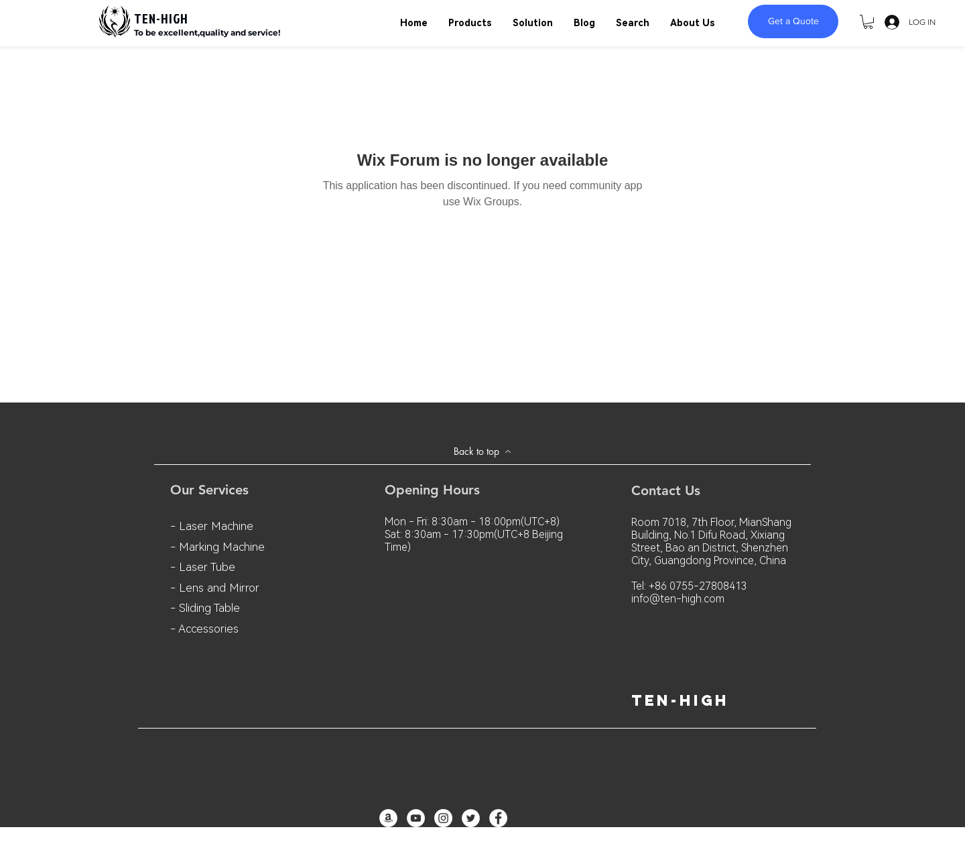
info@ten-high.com (677, 598)
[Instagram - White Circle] (443, 818)
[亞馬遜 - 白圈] (388, 818)
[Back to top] (482, 451)
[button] (868, 22)
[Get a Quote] (793, 21)
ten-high (680, 700)
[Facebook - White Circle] (498, 818)
